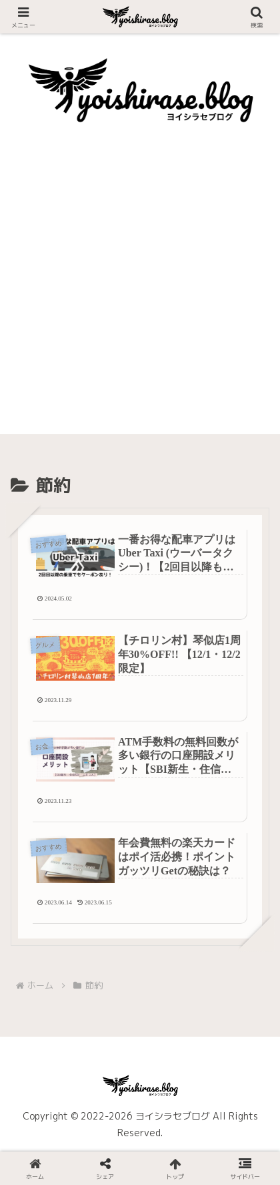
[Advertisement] (140, 294)
